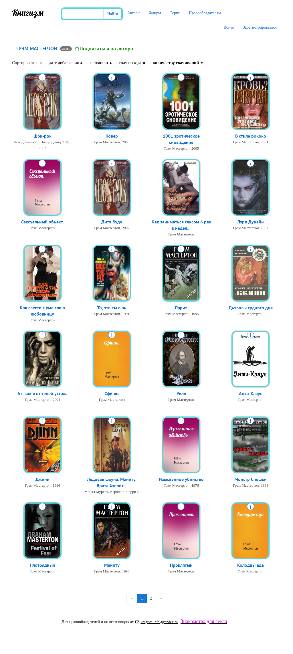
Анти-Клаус (250, 394)
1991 (125, 314)
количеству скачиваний (178, 62)
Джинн (42, 479)
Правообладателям (205, 13)
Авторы (133, 13)
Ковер (112, 136)
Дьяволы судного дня (251, 308)
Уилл (181, 394)
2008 (125, 142)
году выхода (132, 62)
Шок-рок (42, 136)
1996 (56, 485)
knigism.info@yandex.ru (156, 622)
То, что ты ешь (111, 308)
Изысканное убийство (181, 479)
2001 (264, 142)
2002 (42, 148)
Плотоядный (42, 565)
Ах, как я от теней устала (42, 394)
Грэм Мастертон (107, 142)
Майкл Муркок (96, 492)
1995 (195, 314)
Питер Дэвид (50, 142)
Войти (228, 27)
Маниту (112, 565)
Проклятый (181, 565)
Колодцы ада (250, 565)
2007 (264, 228)
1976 (195, 485)
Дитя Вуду (111, 222)
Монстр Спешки (250, 479)
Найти (112, 14)
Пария (181, 308)
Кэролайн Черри (123, 492)
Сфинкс (111, 394)
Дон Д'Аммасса (26, 142)
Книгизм (28, 12)
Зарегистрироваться (260, 27)
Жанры (155, 13)
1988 (264, 485)
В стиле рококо (250, 136)
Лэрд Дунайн (250, 222)
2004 (56, 400)
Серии (174, 13)
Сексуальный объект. (42, 222)
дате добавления (66, 62)
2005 (195, 149)
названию (101, 62)
